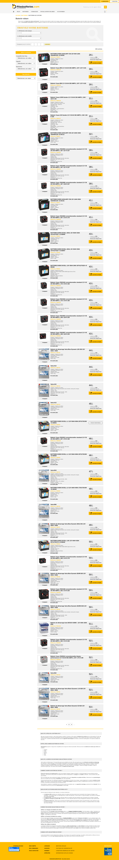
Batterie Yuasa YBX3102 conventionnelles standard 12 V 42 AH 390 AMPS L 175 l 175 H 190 (69, 283)
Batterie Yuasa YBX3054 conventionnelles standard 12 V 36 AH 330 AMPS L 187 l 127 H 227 (69, 149)
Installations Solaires (47, 11)
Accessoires (61, 11)
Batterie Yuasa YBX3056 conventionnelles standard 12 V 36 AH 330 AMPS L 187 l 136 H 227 (69, 183)
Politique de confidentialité (64, 848)
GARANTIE (46, 848)
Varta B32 (53, 673)
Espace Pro (105, 1)
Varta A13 (53, 402)
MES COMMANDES (33, 848)
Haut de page (108, 846)
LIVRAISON (47, 846)
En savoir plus (54, 64)
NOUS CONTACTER (33, 850)
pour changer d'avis (95, 59)
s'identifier (114, 1)
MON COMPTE (32, 846)
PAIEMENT (46, 850)
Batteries (26, 11)
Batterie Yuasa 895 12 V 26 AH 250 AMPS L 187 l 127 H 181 (68, 68)
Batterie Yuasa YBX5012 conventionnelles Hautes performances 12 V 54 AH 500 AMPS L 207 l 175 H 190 (67, 657)
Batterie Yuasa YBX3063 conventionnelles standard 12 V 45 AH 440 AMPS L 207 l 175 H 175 (69, 216)
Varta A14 (53, 366)
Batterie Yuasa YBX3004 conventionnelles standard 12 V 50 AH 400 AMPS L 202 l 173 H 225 (69, 640)
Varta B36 (53, 504)
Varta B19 (53, 470)
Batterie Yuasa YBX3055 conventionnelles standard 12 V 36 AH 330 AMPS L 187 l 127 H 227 (69, 166)
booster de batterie (67, 818)
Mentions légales (61, 846)
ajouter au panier (95, 62)
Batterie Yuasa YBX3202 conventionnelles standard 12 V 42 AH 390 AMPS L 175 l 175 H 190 (69, 299)
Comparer (44, 64)
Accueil (18, 15)
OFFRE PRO (47, 853)
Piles (18, 11)
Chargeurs (34, 11)
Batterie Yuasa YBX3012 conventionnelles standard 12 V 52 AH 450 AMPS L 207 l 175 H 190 (69, 438)
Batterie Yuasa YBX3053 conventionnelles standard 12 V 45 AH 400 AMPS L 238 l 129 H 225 (69, 316)
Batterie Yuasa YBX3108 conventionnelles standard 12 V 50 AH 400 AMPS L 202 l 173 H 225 (69, 589)
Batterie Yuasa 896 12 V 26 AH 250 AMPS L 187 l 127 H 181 (68, 83)
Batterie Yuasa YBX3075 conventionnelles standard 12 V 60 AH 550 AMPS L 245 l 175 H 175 (69, 557)
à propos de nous (18, 846)
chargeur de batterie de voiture (75, 811)
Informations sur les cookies (64, 853)
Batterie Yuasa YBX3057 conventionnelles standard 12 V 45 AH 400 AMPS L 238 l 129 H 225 (69, 333)
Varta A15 (53, 384)
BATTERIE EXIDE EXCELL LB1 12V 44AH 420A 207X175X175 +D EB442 (65, 541)
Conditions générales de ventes (65, 850)
